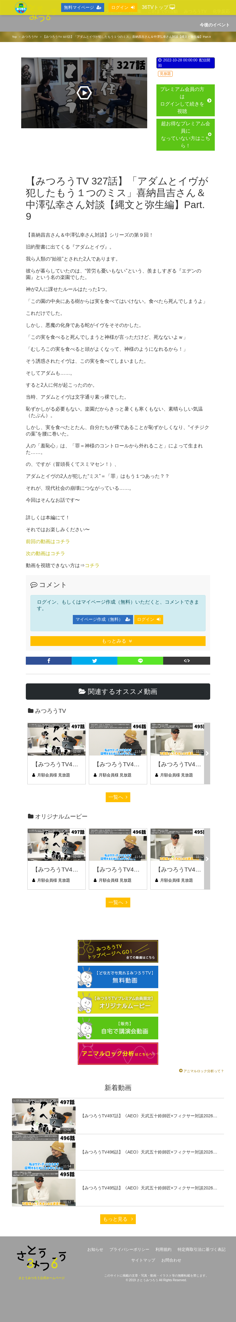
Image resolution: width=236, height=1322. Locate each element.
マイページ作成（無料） (103, 619)
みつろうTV (30, 36)
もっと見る (118, 1219)
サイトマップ (143, 1260)
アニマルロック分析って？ (203, 1071)
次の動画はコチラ (45, 553)
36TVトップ (158, 7)
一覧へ (118, 797)
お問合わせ (171, 1260)
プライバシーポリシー (129, 1249)
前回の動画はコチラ (48, 541)
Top (14, 36)
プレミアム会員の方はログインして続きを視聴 (185, 100)
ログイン (148, 619)
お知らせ (95, 1249)
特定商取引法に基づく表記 (202, 1249)
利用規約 (163, 1249)
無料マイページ (82, 7)
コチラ (92, 565)
